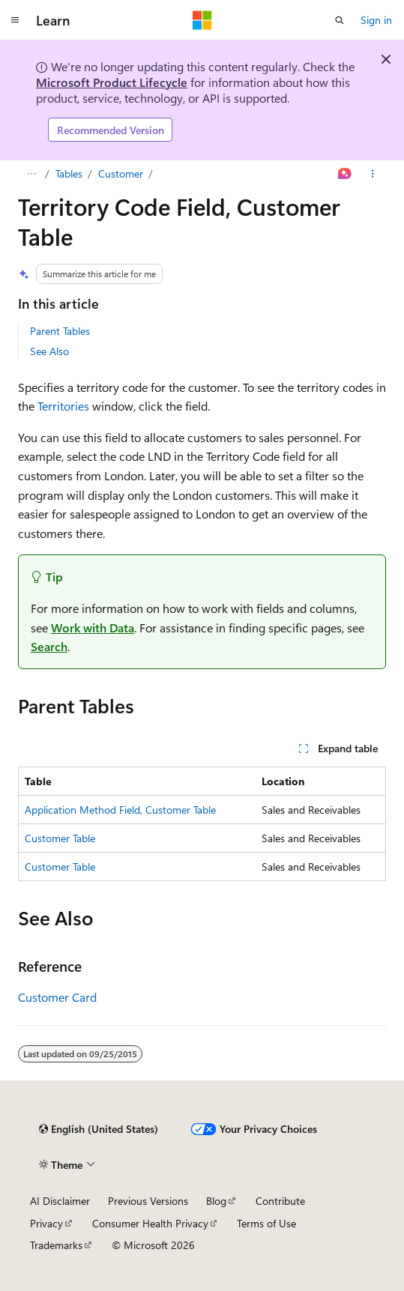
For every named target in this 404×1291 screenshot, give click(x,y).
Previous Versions (148, 1201)
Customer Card (57, 997)
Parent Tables (60, 331)
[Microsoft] (202, 20)
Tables (68, 173)
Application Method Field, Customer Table (120, 809)
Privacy (46, 1223)
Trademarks (56, 1245)
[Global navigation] (15, 20)
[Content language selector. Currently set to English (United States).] (98, 1129)
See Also (49, 351)
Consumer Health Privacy (150, 1223)
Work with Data (92, 627)
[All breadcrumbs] (31, 174)
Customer (120, 173)
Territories (63, 406)
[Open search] (340, 20)
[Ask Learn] (345, 174)
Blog (216, 1201)
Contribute (280, 1201)
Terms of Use (266, 1223)
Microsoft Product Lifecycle (111, 82)
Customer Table (60, 838)
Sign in (376, 20)
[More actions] (373, 174)
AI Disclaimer (60, 1201)
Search (49, 646)
